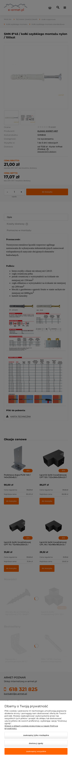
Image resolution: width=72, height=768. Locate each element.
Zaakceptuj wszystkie (36, 751)
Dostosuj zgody (36, 743)
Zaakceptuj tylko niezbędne (36, 735)
